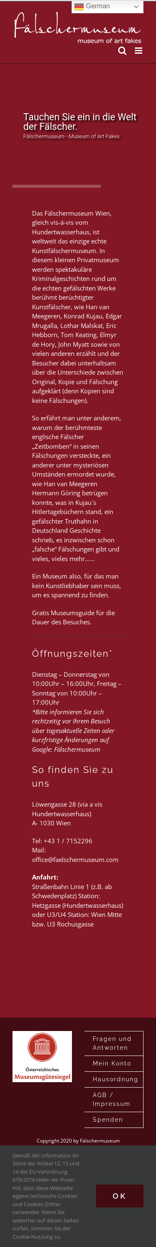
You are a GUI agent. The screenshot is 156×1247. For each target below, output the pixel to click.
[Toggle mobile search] (122, 50)
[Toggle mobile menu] (139, 50)
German (92, 7)
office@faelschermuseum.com (75, 859)
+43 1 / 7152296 (68, 841)
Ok (120, 1196)
